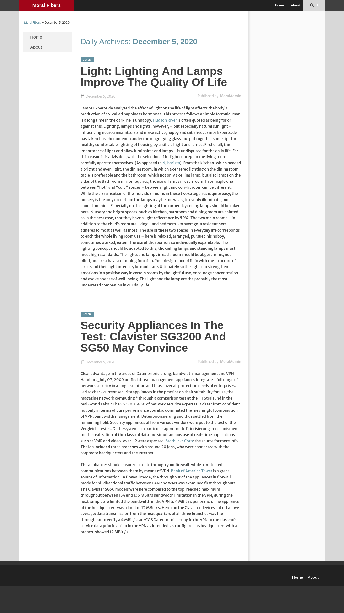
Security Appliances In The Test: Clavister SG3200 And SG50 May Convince (153, 336)
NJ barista (171, 163)
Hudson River (165, 120)
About (295, 5)
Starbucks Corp (179, 440)
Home (279, 5)
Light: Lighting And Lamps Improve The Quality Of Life (154, 76)
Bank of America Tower (191, 470)
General (87, 59)
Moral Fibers (46, 5)
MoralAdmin (230, 96)
